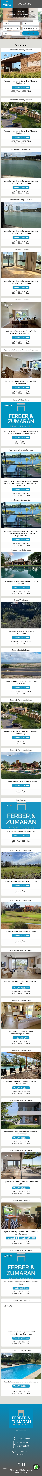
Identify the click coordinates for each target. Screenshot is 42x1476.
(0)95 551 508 (21, 1446)
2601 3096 (21, 1438)
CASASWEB (18, 1472)
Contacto (21, 1430)
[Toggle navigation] (35, 4)
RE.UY (26, 1472)
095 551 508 (24, 3)
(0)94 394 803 (21, 1443)
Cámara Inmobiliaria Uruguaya (21, 1470)
